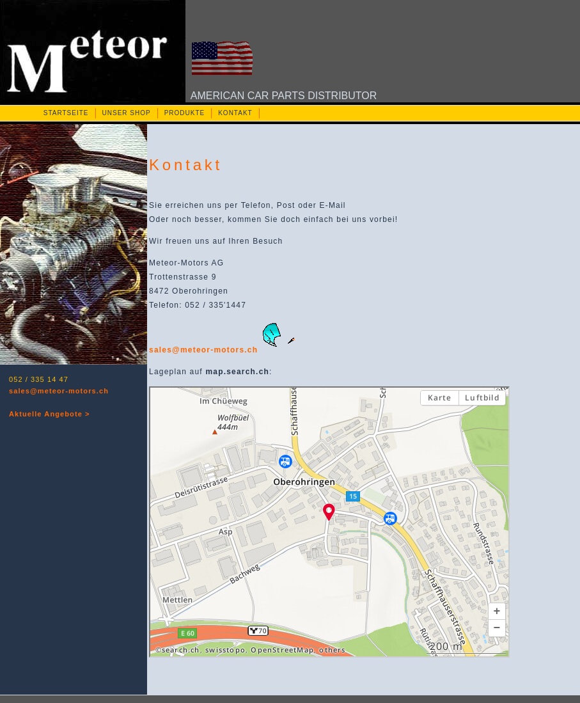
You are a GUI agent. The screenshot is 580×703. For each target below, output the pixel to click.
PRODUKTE (184, 112)
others (332, 649)
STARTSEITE (66, 112)
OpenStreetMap (282, 649)
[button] (497, 611)
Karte (440, 397)
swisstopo (225, 649)
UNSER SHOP (126, 112)
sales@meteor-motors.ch (59, 391)
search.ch (181, 649)
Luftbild (482, 397)
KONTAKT (235, 112)
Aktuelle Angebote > (49, 414)
